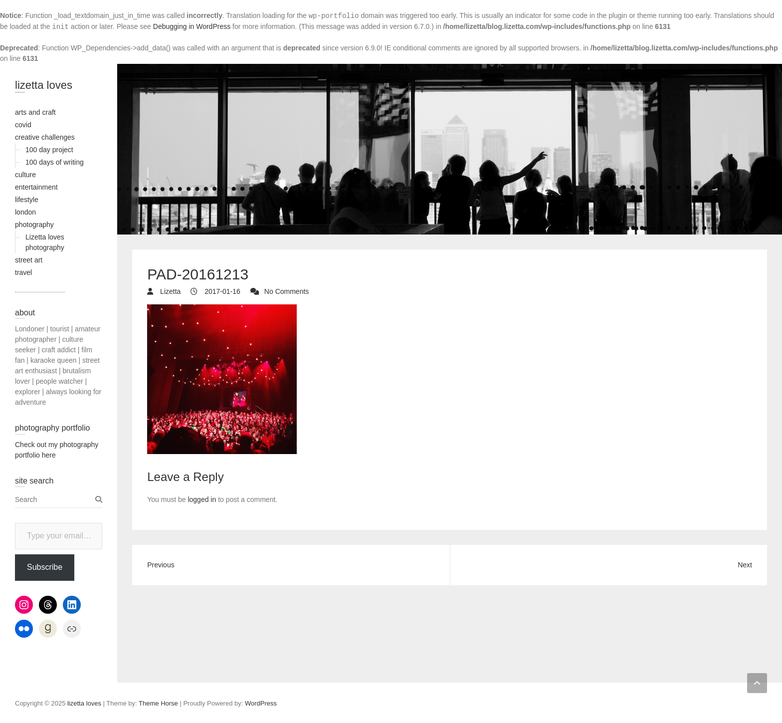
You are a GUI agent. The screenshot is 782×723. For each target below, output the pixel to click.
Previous (160, 565)
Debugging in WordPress (191, 26)
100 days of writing (54, 162)
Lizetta (169, 291)
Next (745, 565)
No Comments (286, 291)
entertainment (36, 187)
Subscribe (44, 567)
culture (25, 175)
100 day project (49, 150)
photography (34, 225)
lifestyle (26, 200)
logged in (202, 499)
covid (23, 125)
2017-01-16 (221, 291)
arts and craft (35, 112)
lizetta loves (43, 85)
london (25, 212)
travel (23, 272)
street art (28, 260)
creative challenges (45, 137)
